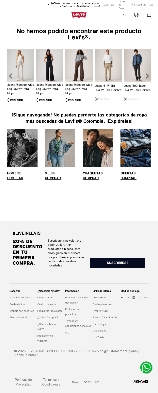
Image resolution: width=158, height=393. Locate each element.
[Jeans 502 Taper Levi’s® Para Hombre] (137, 76)
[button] (117, 263)
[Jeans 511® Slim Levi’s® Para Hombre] (108, 76)
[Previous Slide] (49, 5)
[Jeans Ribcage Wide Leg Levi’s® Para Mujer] (20, 76)
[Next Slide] (100, 5)
